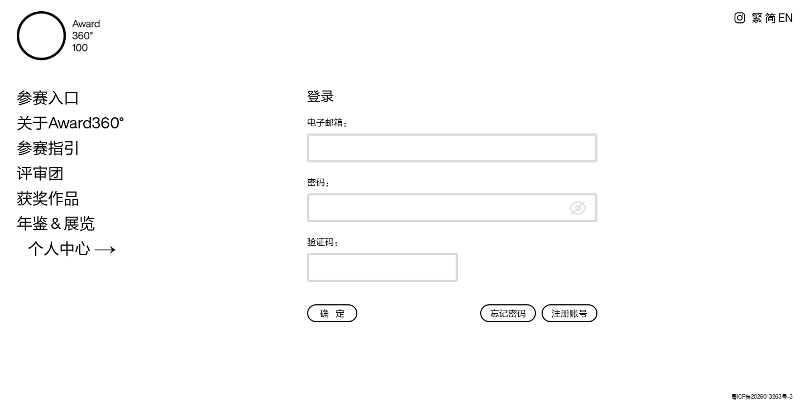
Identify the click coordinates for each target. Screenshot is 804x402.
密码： (320, 182)
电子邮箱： (329, 122)
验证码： (325, 241)
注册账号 (569, 313)
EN (785, 17)
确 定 (332, 313)
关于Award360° (70, 122)
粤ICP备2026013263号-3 (762, 397)
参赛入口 (48, 97)
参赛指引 (48, 148)
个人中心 (59, 248)
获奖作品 (48, 198)
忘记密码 (508, 313)
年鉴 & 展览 (56, 223)
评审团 (40, 173)
